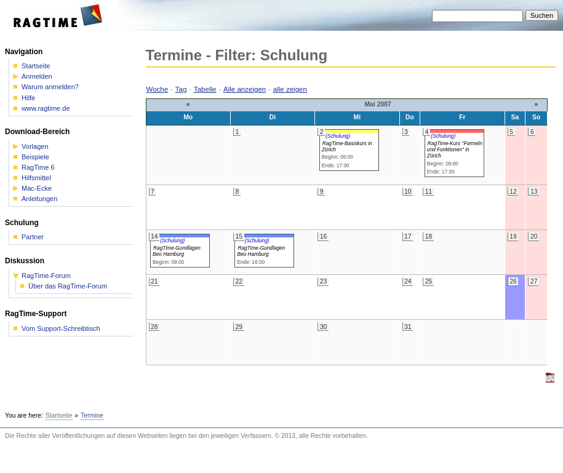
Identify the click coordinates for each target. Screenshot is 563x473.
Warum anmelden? (50, 87)
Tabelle (205, 89)
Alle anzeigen (244, 89)
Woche (157, 89)
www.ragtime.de (46, 108)
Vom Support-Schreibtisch (61, 328)
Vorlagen (35, 146)
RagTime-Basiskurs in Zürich (347, 146)
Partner (33, 237)
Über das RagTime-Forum (67, 286)
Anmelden (37, 76)
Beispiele (35, 157)
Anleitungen (39, 199)
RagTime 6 (38, 167)
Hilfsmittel (36, 178)
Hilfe (28, 98)
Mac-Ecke (37, 188)
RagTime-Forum (46, 275)
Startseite (36, 66)
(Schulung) (337, 136)
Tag (181, 89)
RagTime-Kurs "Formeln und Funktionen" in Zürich (454, 149)
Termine (92, 415)
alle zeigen (290, 89)
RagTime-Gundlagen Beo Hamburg (177, 251)
